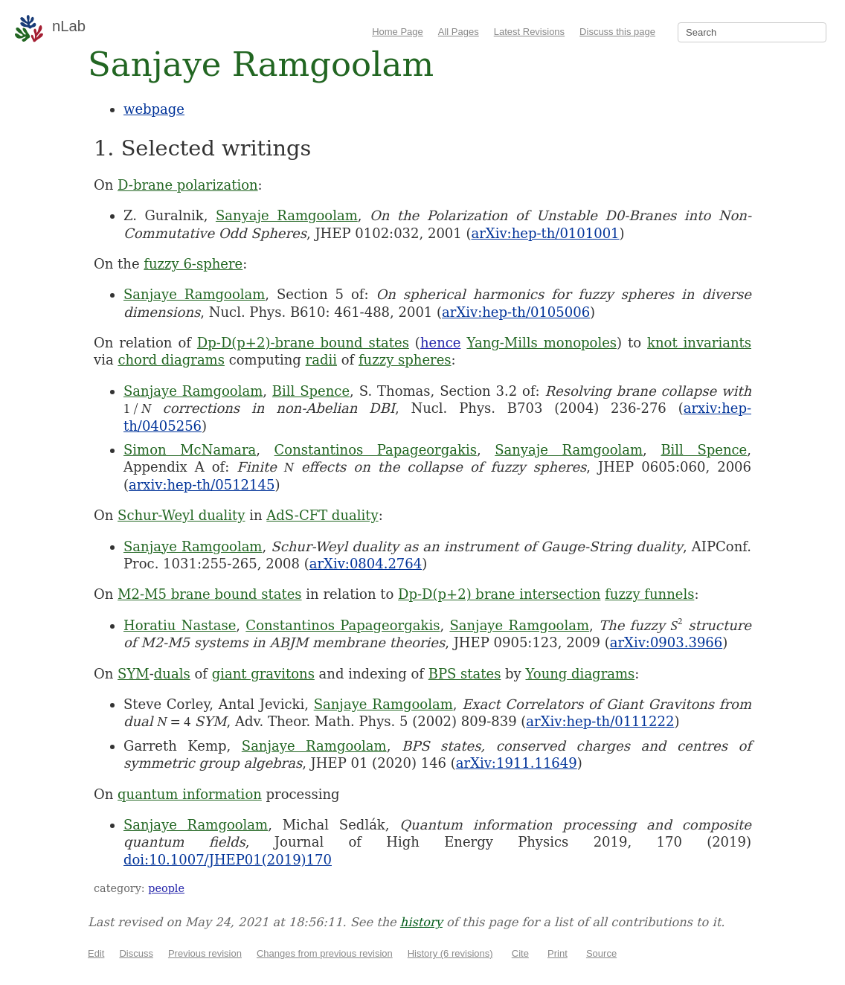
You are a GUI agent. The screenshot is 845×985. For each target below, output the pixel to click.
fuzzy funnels (649, 594)
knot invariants (699, 342)
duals (172, 673)
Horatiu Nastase (179, 625)
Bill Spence (311, 391)
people (166, 888)
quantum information (190, 794)
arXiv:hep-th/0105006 (516, 312)
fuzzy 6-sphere (193, 264)
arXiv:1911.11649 (516, 763)
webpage (153, 109)
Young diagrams (580, 673)
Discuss (136, 953)
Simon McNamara (189, 450)
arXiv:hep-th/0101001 (546, 233)
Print (557, 953)
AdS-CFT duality (322, 515)
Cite (520, 953)
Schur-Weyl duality (181, 515)
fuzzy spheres (405, 360)
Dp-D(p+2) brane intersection (499, 594)
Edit (96, 953)
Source (601, 953)
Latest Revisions (529, 31)
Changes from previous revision (325, 953)
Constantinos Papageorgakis (375, 450)
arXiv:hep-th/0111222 (600, 721)
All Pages (458, 31)
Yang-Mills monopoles (541, 342)
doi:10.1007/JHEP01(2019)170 (227, 859)
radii (321, 360)
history (421, 922)
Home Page (397, 31)
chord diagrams (171, 360)
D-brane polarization (188, 185)
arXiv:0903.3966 (666, 642)
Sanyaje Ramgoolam (287, 215)
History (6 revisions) (450, 953)
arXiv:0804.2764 (365, 563)
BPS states (464, 673)
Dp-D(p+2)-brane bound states (303, 342)
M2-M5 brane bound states (210, 594)
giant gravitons (263, 673)
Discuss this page (617, 31)
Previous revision (205, 953)
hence (440, 342)
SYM (134, 673)
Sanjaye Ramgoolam (194, 294)
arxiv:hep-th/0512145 (201, 485)
